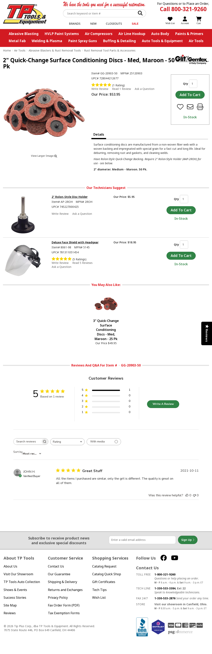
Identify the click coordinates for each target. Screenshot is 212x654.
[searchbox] (27, 441)
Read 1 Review (121, 89)
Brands (74, 23)
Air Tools (196, 41)
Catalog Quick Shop (106, 574)
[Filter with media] (104, 441)
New (93, 23)
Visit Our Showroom (18, 574)
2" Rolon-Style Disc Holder (70, 197)
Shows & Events (15, 590)
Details (98, 134)
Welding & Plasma (47, 41)
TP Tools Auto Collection (22, 582)
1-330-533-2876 (164, 598)
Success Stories (15, 598)
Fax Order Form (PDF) (63, 605)
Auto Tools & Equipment (162, 41)
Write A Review (163, 404)
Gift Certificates (103, 582)
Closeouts (114, 23)
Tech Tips (99, 590)
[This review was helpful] (187, 495)
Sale (135, 23)
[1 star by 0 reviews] (106, 412)
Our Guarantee (59, 574)
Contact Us (56, 566)
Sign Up (187, 540)
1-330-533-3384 (164, 588)
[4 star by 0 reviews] (106, 396)
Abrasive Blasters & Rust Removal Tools (55, 50)
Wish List (99, 598)
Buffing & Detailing (119, 41)
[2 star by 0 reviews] (106, 407)
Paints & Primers (189, 33)
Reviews (10, 613)
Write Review (99, 89)
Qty (185, 84)
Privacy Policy (58, 598)
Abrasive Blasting (24, 33)
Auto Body (160, 33)
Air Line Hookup (131, 33)
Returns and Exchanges (65, 590)
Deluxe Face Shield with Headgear (75, 242)
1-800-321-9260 (164, 574)
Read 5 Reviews (82, 263)
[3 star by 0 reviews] (106, 401)
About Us (10, 566)
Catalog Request (104, 566)
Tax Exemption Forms (64, 613)
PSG (180, 632)
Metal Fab (17, 41)
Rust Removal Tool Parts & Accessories (110, 50)
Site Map (10, 605)
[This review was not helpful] (194, 495)
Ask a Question (144, 88)
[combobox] (67, 441)
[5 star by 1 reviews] (106, 390)
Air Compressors (98, 33)
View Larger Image (44, 155)
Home (7, 50)
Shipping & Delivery (62, 582)
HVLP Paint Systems (62, 33)
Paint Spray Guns (82, 41)
